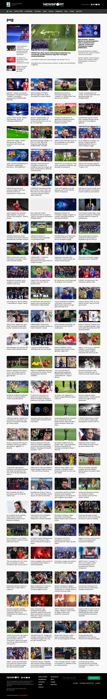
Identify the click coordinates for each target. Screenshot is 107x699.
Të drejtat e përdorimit (86, 683)
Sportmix (79, 11)
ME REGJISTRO (94, 678)
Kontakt (75, 683)
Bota (66, 11)
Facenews (38, 11)
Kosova (51, 11)
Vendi (44, 11)
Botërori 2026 (18, 11)
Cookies (97, 683)
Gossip (72, 11)
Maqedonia (59, 11)
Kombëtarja (28, 11)
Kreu (10, 11)
